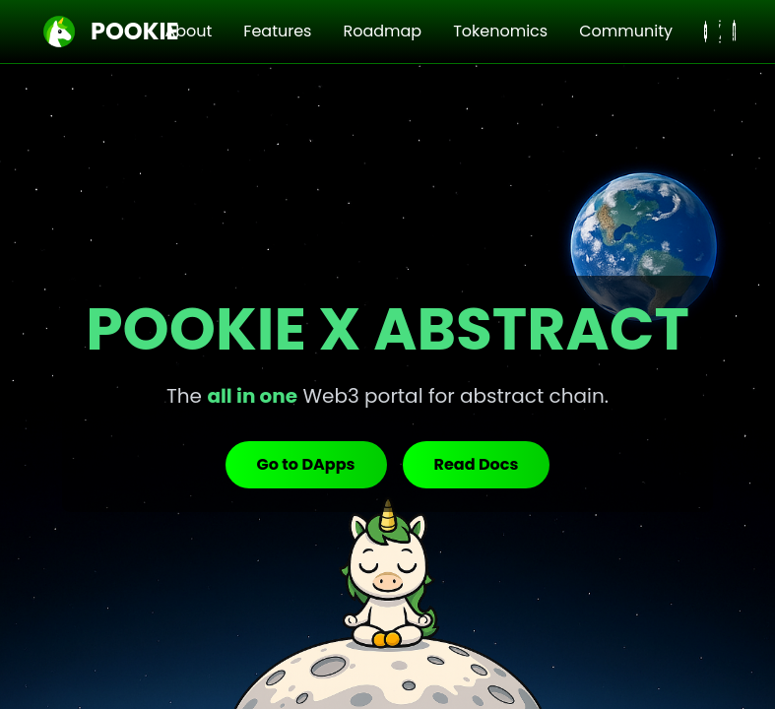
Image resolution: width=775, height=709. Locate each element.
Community (626, 31)
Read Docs (476, 464)
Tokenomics (500, 31)
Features (277, 31)
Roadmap (382, 31)
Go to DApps (306, 464)
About (188, 31)
